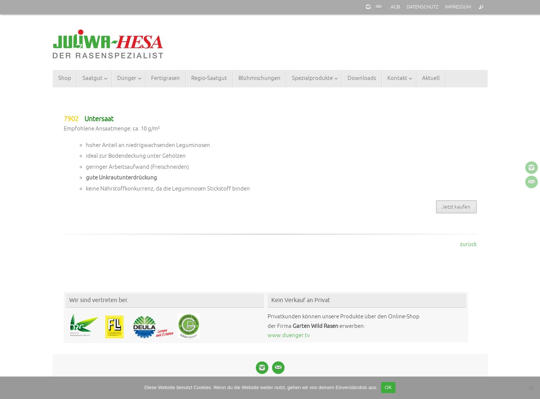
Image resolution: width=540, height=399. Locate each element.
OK (388, 387)
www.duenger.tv (289, 335)
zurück (468, 244)
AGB (395, 7)
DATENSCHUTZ (422, 7)
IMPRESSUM (458, 7)
